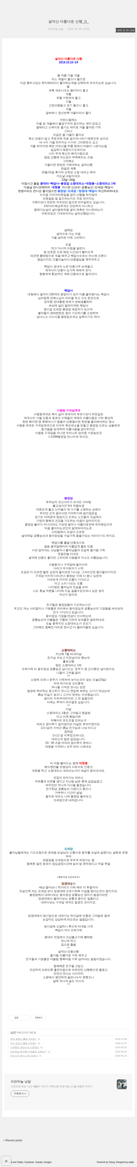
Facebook (29, 1162)
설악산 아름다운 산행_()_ (68, 21)
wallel (131, 1162)
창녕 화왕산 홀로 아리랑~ (23, 1039)
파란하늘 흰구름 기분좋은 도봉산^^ (28, 1051)
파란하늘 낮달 (21, 1081)
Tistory (112, 1162)
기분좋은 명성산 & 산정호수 (24, 1047)
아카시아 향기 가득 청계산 (24, 1055)
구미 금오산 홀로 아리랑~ (23, 1043)
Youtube (39, 1162)
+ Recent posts (12, 1140)
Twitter (20, 1162)
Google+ (48, 1162)
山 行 (13, 1032)
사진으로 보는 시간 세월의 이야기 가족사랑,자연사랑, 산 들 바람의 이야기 (52, 1086)
